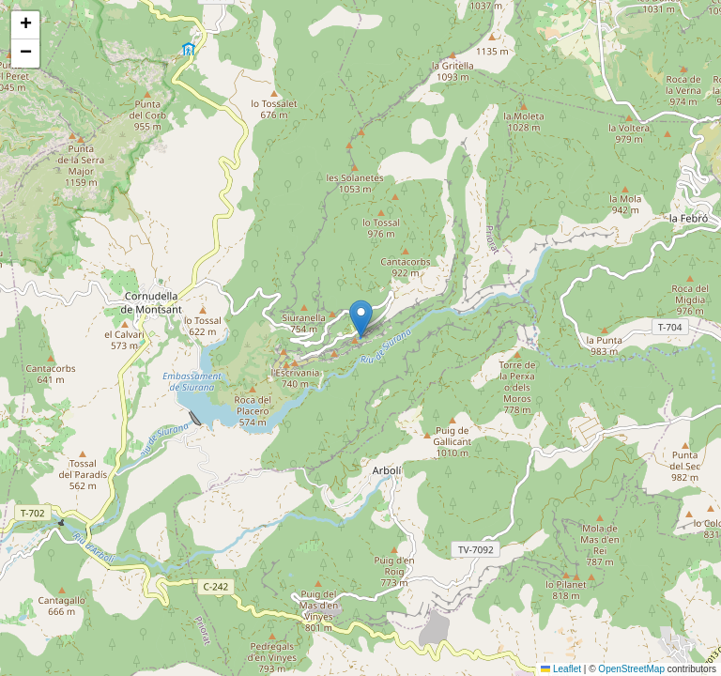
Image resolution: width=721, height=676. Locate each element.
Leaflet (561, 669)
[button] (361, 319)
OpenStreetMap (631, 669)
